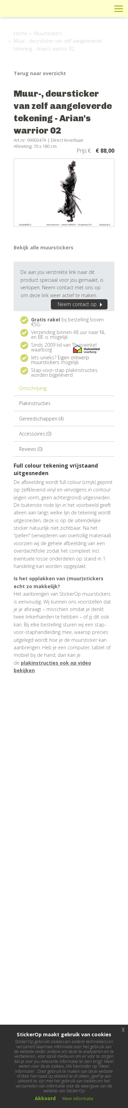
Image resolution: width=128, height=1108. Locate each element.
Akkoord (45, 1098)
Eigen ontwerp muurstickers (60, 359)
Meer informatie (78, 1099)
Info (73, 8)
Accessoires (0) (35, 433)
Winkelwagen (88, 8)
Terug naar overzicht (40, 73)
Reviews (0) (30, 449)
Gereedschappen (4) (41, 418)
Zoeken (103, 8)
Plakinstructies (35, 403)
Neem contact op (81, 304)
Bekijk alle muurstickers (43, 247)
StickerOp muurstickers (29, 14)
